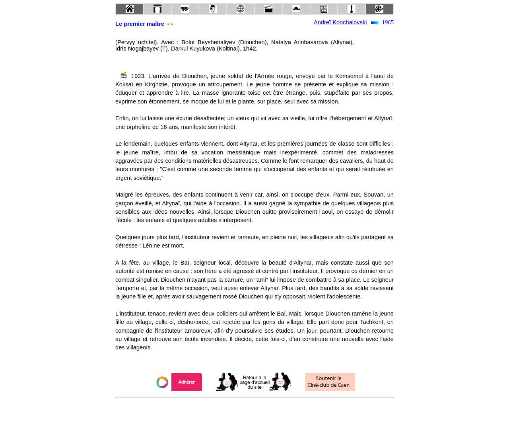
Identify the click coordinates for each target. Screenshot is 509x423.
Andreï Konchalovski (340, 22)
